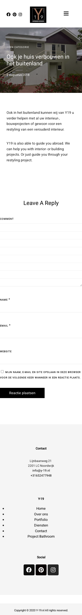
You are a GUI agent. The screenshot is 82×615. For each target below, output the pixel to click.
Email (4, 326)
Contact (41, 531)
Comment (7, 219)
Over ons (41, 514)
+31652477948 (41, 475)
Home (41, 508)
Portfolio (41, 519)
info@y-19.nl (41, 470)
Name (4, 300)
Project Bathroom (41, 536)
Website (6, 351)
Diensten (41, 525)
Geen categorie (18, 47)
